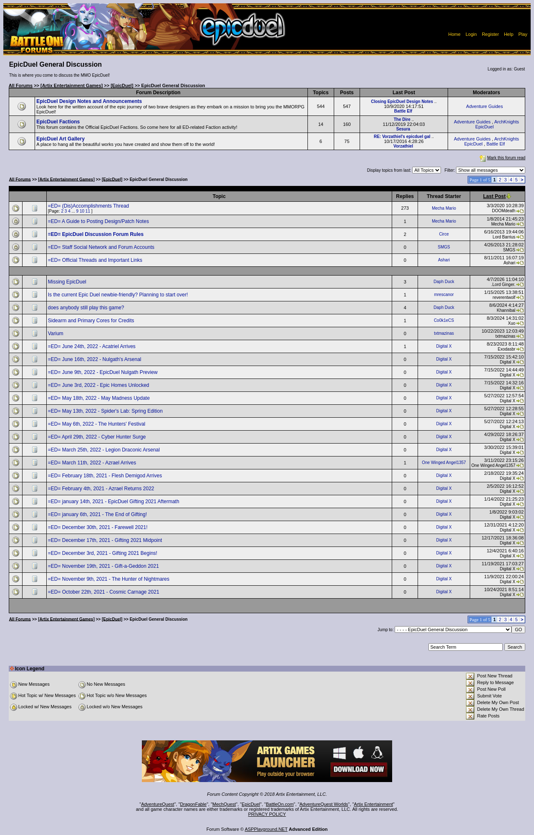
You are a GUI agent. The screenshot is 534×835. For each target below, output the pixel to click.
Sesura (403, 129)
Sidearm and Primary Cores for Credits (92, 320)
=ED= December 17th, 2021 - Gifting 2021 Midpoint (106, 540)
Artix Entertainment (373, 804)
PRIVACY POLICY (267, 814)
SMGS (444, 247)
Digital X (443, 346)
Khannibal (506, 310)
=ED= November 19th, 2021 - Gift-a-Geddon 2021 (104, 566)
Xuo (512, 323)
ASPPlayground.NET (266, 829)
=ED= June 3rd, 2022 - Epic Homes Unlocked (99, 385)
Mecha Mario (444, 208)
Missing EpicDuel (68, 282)
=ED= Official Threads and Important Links (96, 260)
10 (82, 211)
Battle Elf (403, 111)
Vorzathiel (403, 146)
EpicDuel (251, 804)
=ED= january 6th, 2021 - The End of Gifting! (98, 514)
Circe (443, 234)
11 (88, 211)
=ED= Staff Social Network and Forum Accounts (102, 247)
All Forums (21, 85)
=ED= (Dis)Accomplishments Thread (89, 206)
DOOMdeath (503, 210)
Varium (56, 333)
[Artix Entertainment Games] (71, 85)
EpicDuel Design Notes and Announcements (89, 101)
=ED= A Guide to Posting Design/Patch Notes (99, 221)
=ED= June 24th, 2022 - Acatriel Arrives (92, 346)
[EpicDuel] (122, 85)
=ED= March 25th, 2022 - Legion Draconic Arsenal (104, 450)
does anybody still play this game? (87, 308)
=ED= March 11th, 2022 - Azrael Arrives (93, 463)
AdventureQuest (157, 804)
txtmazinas (444, 333)
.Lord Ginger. (503, 284)
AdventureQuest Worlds (324, 804)
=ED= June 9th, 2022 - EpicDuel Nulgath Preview (103, 372)
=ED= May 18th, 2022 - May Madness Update (99, 398)
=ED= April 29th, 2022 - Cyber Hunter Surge (97, 437)
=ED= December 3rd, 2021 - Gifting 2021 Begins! (103, 553)
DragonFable (193, 804)
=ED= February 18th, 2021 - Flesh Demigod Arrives (106, 476)
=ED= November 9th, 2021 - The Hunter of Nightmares (109, 579)
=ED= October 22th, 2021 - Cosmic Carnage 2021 (104, 592)
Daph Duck (443, 281)
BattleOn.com (280, 804)
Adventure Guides (484, 106)
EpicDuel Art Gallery (60, 139)
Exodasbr (506, 349)
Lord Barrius (504, 237)
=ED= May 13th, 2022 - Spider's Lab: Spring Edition (106, 411)
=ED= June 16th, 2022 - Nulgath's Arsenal (95, 359)
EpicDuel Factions (58, 122)
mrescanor (443, 294)
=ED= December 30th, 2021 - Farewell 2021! (98, 527)
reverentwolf (504, 297)
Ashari (444, 260)
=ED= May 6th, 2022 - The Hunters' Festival (97, 424)
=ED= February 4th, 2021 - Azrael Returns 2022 (102, 488)
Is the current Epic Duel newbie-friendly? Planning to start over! (118, 295)
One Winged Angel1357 (444, 462)
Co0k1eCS (444, 320)
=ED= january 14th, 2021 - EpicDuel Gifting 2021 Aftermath (114, 501)
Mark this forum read (502, 157)
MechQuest (224, 804)
